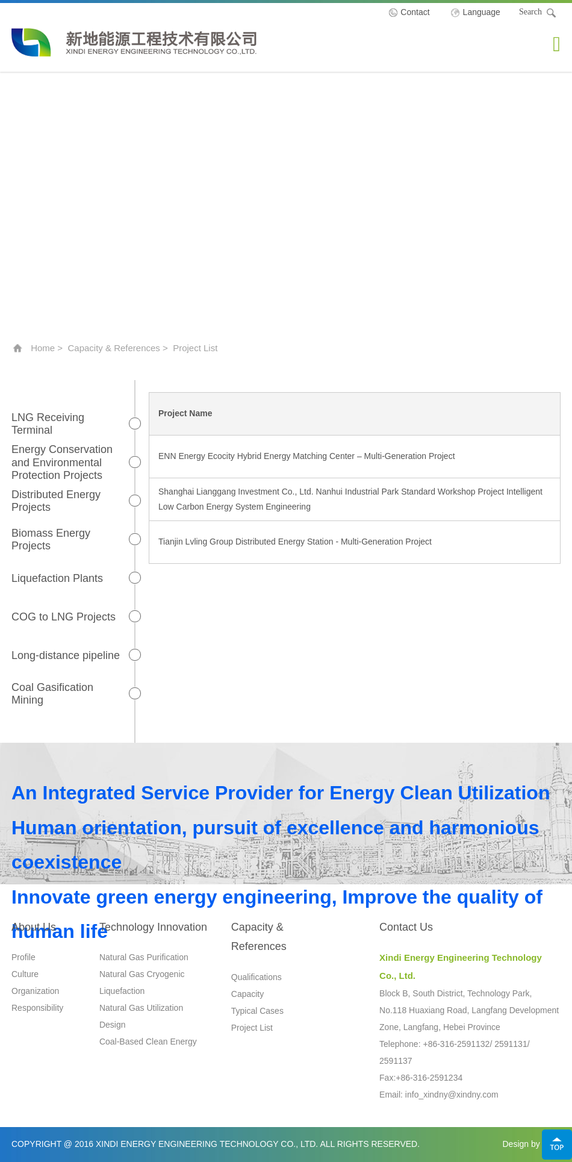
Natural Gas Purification (143, 957)
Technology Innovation (153, 927)
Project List (252, 1027)
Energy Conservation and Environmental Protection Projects (62, 462)
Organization (35, 991)
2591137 (395, 1061)
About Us (33, 927)
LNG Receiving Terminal (47, 424)
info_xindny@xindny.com (452, 1094)
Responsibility (37, 1008)
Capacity (247, 994)
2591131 (510, 1044)
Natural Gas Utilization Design (141, 1016)
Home (43, 348)
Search (538, 13)
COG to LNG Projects (63, 617)
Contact (414, 12)
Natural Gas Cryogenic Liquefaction (142, 982)
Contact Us (406, 927)
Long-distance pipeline (65, 655)
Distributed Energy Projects (56, 501)
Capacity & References (113, 348)
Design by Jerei (532, 1144)
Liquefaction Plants (57, 578)
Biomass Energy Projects (50, 539)
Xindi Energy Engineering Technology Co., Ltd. (134, 42)
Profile (23, 957)
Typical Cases (257, 1011)
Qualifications (256, 977)
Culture (25, 974)
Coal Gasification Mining (52, 694)
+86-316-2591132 (456, 1044)
